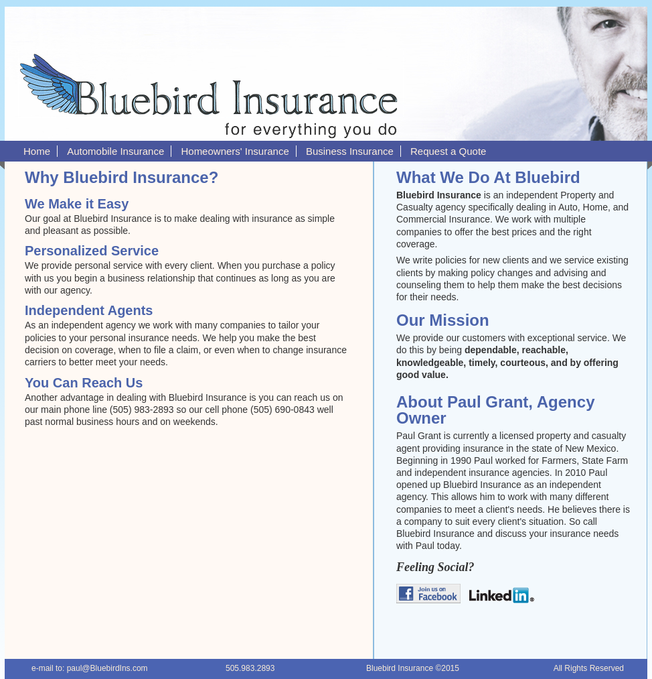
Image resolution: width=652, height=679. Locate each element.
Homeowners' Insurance (235, 151)
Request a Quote (448, 151)
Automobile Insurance (115, 151)
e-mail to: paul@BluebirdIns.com (89, 668)
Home (36, 151)
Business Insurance (350, 151)
